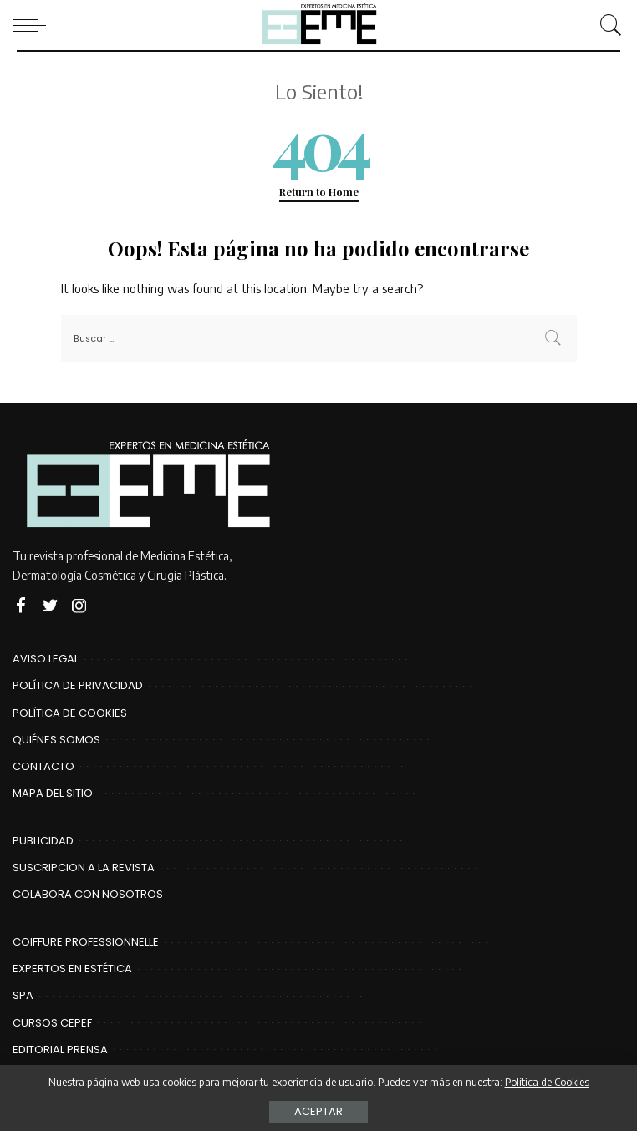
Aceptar (318, 1111)
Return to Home (319, 192)
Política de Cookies (547, 1081)
